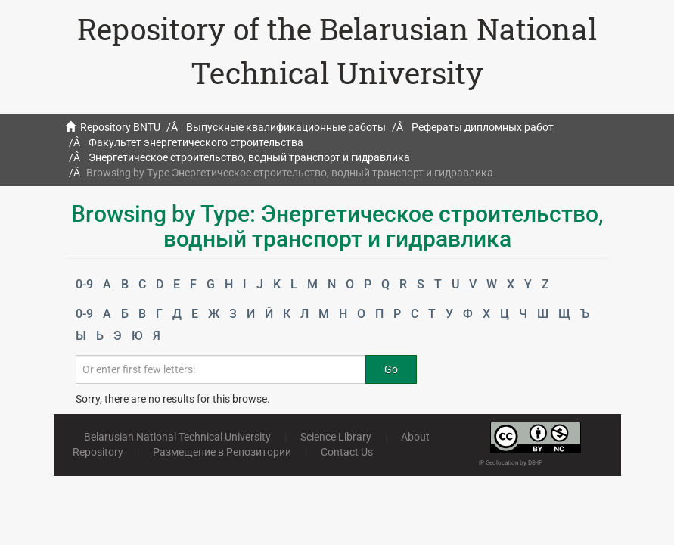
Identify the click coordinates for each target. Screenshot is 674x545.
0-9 (84, 284)
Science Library (335, 437)
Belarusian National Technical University (177, 437)
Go (391, 369)
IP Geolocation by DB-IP (510, 462)
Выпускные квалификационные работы (286, 127)
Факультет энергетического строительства (196, 142)
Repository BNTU (120, 127)
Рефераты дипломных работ (483, 127)
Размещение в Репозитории (222, 452)
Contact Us (347, 452)
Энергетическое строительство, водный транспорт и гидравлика (249, 157)
